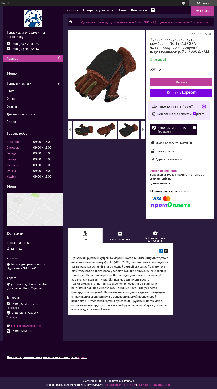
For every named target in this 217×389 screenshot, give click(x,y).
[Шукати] (59, 58)
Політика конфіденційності (154, 384)
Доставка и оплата (21, 114)
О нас (122, 10)
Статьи (12, 91)
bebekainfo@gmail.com (26, 326)
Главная (71, 10)
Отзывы (13, 106)
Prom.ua (129, 380)
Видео (11, 122)
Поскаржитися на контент (120, 384)
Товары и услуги (96, 10)
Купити (182, 82)
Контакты (139, 10)
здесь (82, 357)
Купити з (182, 92)
